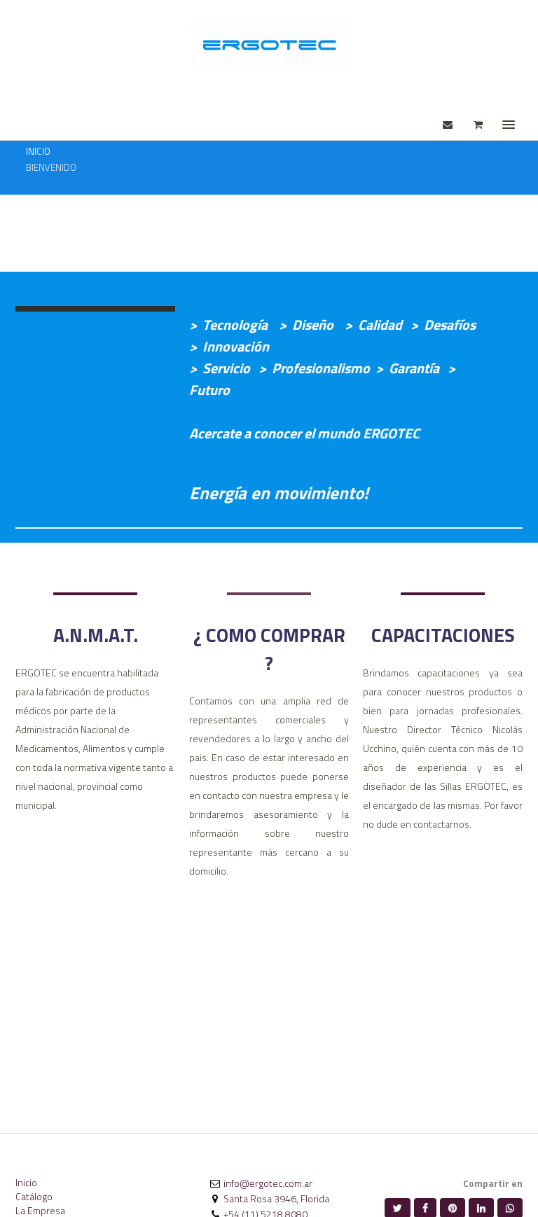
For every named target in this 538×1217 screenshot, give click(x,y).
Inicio (26, 1182)
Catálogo (34, 1196)
